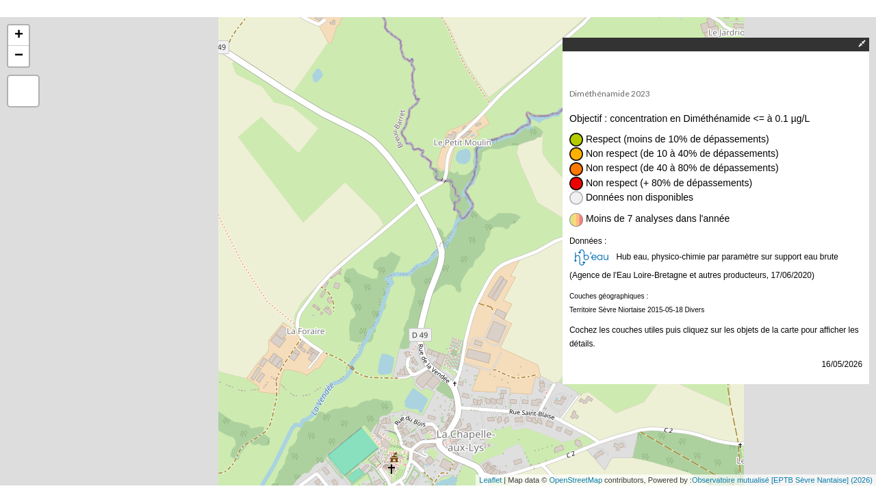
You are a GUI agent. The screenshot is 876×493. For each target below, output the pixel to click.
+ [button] (18, 35)
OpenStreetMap (575, 480)
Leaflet (490, 480)
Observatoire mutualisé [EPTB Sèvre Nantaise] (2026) (782, 480)
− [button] (18, 56)
